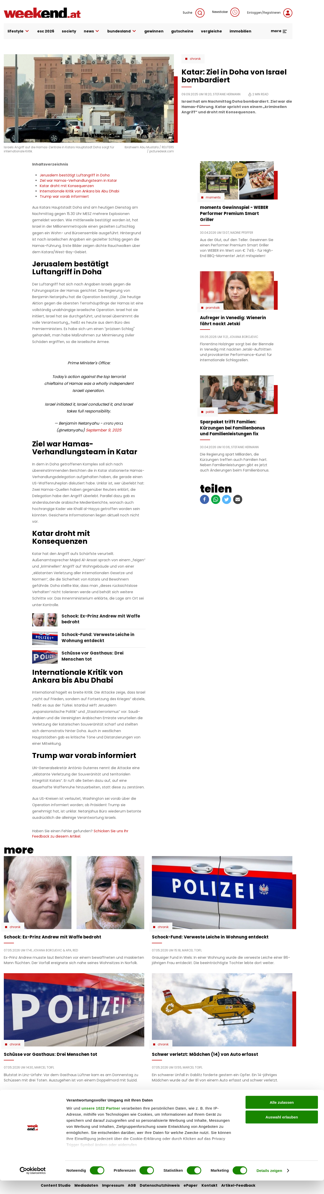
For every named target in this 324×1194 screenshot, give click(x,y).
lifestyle (19, 31)
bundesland (122, 31)
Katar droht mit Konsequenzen (67, 185)
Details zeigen (269, 1184)
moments (213, 197)
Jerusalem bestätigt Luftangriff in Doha (75, 175)
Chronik (195, 59)
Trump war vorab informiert (64, 196)
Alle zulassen (282, 1116)
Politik (210, 412)
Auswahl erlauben (282, 1130)
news (92, 31)
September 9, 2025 (103, 430)
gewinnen (154, 31)
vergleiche (211, 31)
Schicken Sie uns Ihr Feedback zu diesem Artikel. (80, 833)
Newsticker (225, 12)
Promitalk (213, 308)
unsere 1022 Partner (101, 1121)
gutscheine (182, 31)
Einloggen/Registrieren (269, 12)
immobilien (240, 31)
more (279, 30)
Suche (194, 12)
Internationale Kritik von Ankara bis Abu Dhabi (79, 191)
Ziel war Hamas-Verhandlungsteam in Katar (78, 180)
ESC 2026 (45, 31)
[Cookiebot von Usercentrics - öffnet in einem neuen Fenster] (33, 1184)
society (69, 31)
